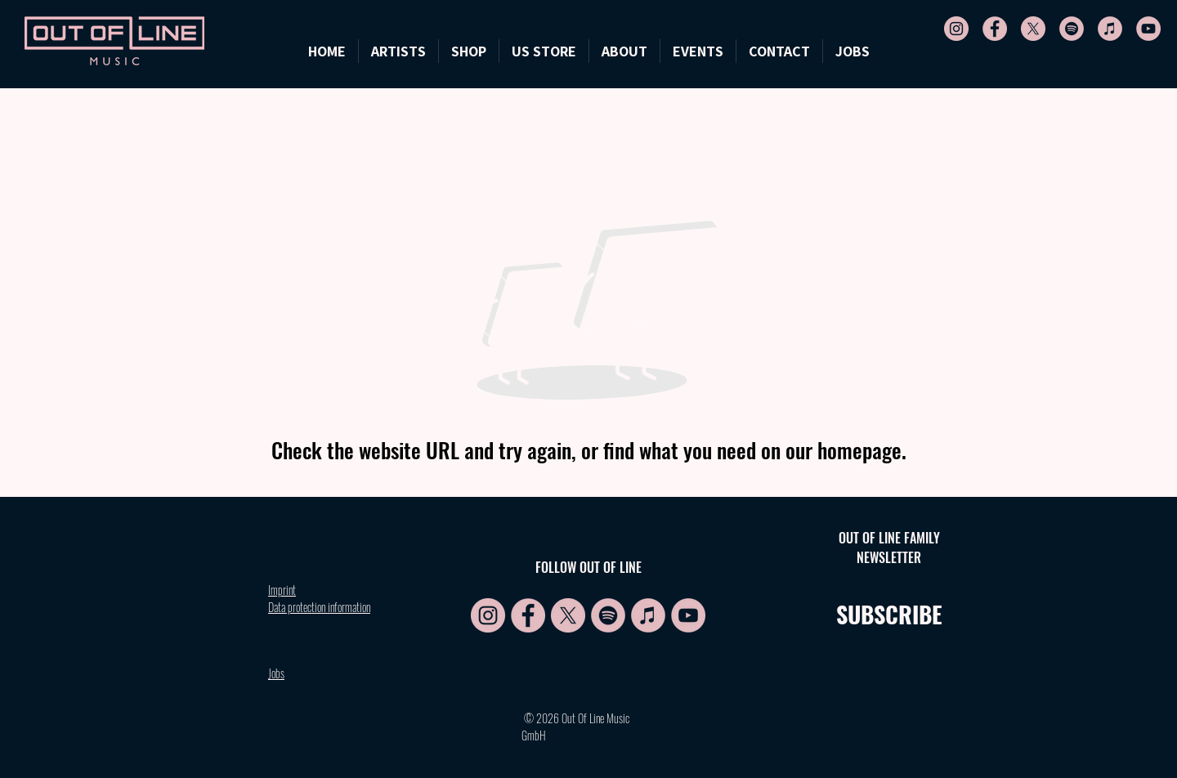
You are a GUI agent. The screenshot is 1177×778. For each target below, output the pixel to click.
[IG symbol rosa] (956, 28)
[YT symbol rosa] (1148, 28)
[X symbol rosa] (1033, 28)
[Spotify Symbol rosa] (1071, 28)
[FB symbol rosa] (994, 28)
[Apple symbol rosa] (1110, 28)
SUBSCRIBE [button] (889, 614)
